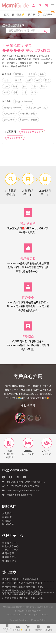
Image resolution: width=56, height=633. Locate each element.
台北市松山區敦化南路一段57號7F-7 (26, 481)
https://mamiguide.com (19, 494)
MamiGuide (21, 614)
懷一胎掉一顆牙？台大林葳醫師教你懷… (23, 583)
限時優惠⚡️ (18, 14)
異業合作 (7, 517)
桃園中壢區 (8, 553)
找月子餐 (48, 14)
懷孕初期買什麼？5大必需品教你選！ (21, 579)
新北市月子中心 (10, 546)
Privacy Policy (38, 620)
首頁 (6, 14)
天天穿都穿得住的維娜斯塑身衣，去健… (23, 586)
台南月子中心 (9, 560)
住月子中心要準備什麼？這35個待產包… (23, 594)
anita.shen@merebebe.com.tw (23, 490)
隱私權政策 (8, 524)
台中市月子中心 (10, 550)
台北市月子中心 (10, 542)
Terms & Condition (18, 620)
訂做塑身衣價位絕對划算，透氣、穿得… (23, 598)
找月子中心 (34, 14)
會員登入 (7, 520)
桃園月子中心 (9, 557)
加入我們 (7, 513)
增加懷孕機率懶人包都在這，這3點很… (22, 590)
